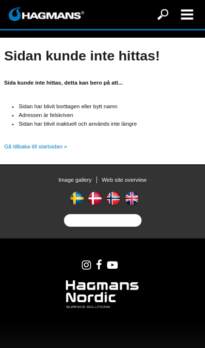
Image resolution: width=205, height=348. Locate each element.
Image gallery (75, 180)
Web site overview (124, 180)
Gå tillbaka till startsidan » (35, 146)
